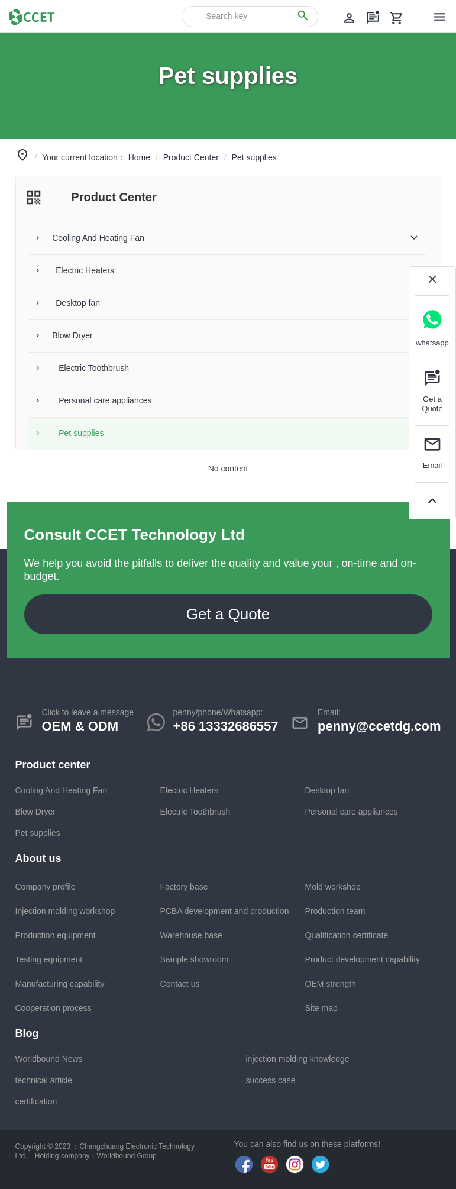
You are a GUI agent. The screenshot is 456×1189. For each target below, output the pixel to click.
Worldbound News (49, 1059)
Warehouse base (191, 935)
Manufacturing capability (60, 983)
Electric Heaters (189, 790)
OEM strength (330, 983)
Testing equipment (49, 959)
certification (36, 1101)
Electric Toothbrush (195, 811)
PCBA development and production (224, 911)
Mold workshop (333, 886)
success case (271, 1080)
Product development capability (363, 959)
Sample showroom (194, 959)
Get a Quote (228, 614)
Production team (335, 911)
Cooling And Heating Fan (61, 790)
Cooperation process (53, 1008)
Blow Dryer (35, 811)
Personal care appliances (351, 811)
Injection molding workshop (65, 911)
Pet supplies (37, 833)
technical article (44, 1080)
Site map (321, 1008)
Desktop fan (327, 790)
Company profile (45, 886)
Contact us (180, 983)
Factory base (184, 886)
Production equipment (55, 935)
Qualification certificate (347, 935)
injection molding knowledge (298, 1059)
